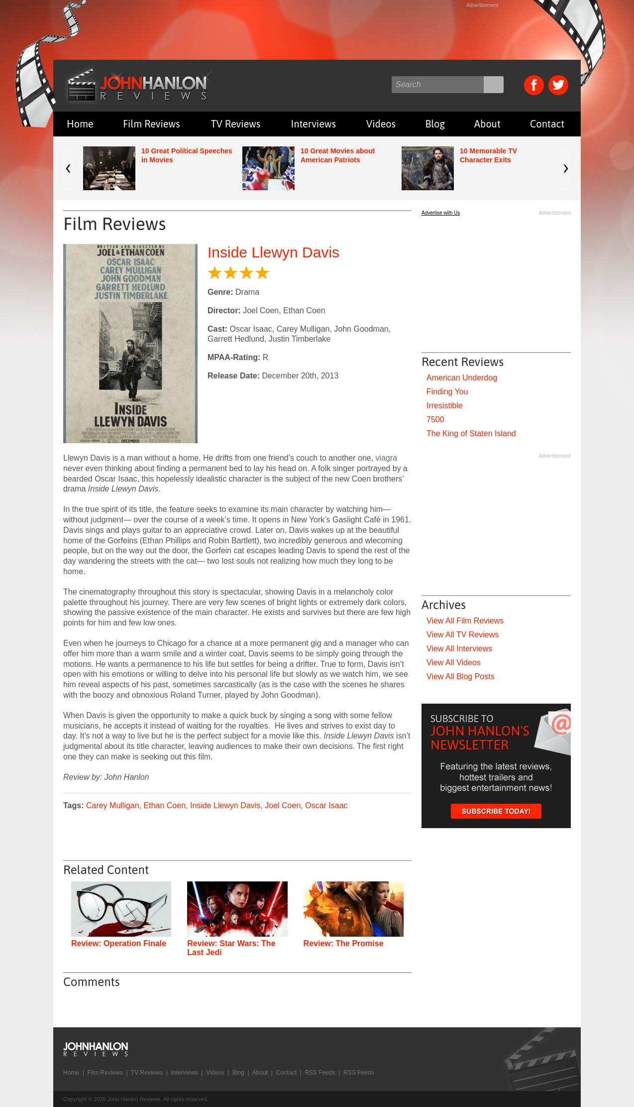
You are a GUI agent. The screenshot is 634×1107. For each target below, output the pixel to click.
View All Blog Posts (460, 676)
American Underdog (461, 377)
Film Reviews (151, 123)
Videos (381, 123)
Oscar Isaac (326, 805)
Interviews (313, 123)
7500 (435, 419)
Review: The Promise (344, 943)
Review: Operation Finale (118, 943)
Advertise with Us (441, 213)
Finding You (447, 391)
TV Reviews (236, 123)
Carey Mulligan (112, 805)
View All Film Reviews (465, 620)
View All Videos (453, 662)
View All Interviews (459, 648)
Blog (435, 123)
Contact (547, 123)
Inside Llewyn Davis (273, 252)
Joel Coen (283, 805)
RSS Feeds (320, 1072)
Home (80, 123)
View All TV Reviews (462, 634)
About (487, 123)
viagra (387, 458)
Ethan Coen (165, 805)
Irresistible (444, 405)
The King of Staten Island (471, 433)
